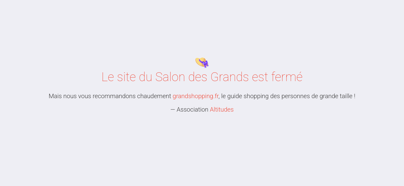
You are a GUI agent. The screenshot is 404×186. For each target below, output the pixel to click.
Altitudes (222, 109)
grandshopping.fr (195, 96)
